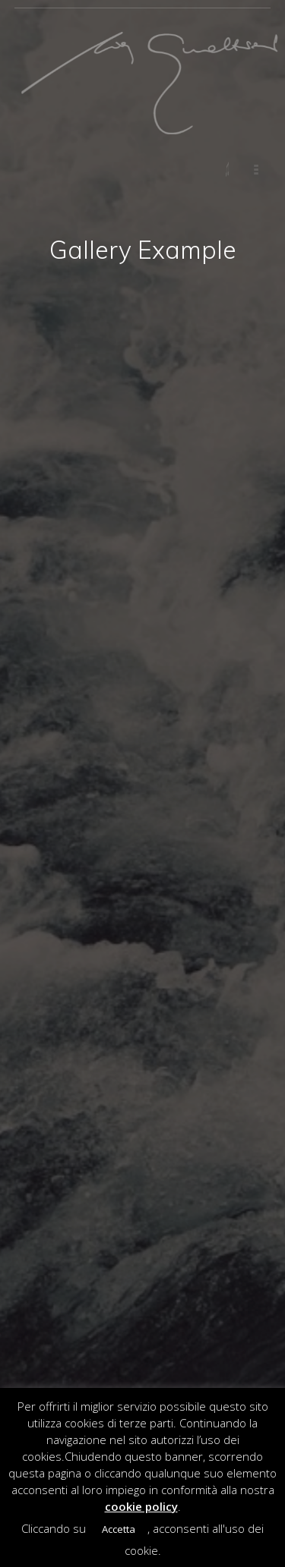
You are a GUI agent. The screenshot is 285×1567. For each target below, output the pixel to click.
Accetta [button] (118, 1529)
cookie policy (141, 1506)
